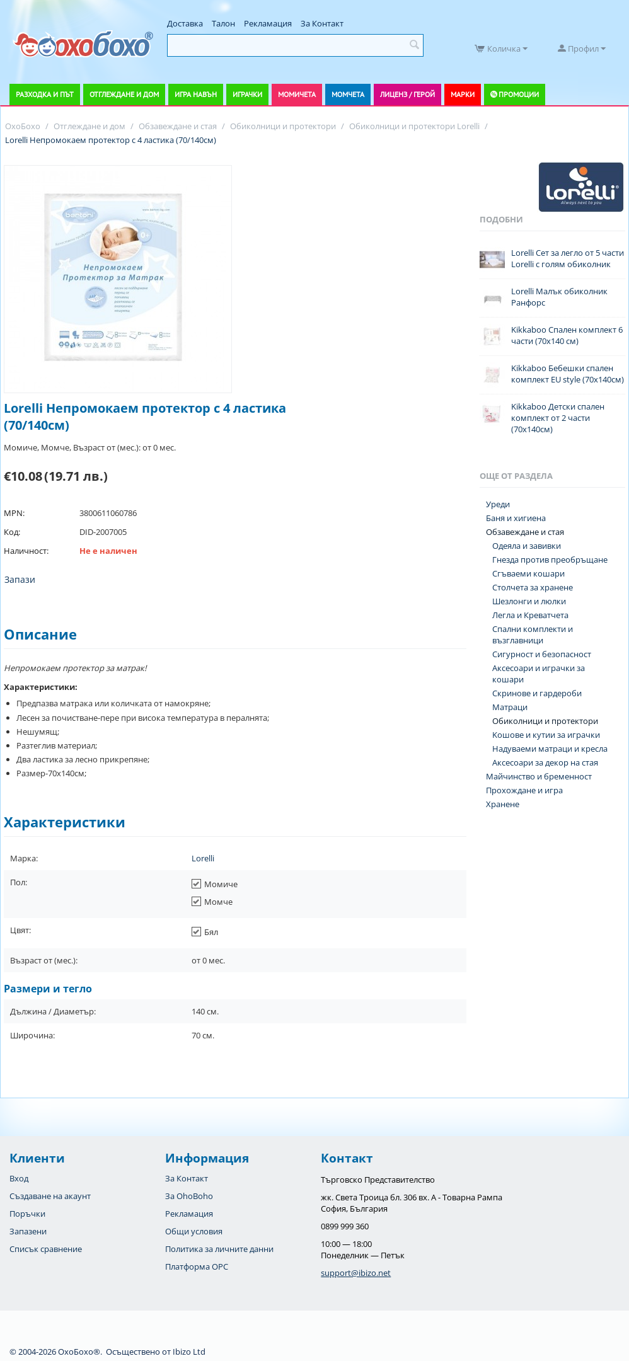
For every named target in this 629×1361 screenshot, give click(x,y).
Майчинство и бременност (539, 776)
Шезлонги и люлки (529, 601)
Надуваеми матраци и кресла (550, 748)
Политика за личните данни (219, 1249)
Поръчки (27, 1213)
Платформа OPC (196, 1266)
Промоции (519, 94)
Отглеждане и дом (124, 94)
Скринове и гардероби (537, 693)
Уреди (498, 504)
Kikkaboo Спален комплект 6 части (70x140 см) (567, 335)
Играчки (247, 94)
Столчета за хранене (532, 587)
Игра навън (196, 94)
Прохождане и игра (524, 790)
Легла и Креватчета (530, 615)
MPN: (14, 513)
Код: (12, 531)
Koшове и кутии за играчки (546, 734)
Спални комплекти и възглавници (532, 634)
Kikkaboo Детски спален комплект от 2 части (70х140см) (557, 418)
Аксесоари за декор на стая (545, 762)
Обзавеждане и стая (525, 531)
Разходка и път (45, 94)
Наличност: (26, 550)
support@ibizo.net (356, 1272)
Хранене (502, 804)
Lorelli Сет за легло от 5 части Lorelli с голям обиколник (567, 258)
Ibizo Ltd (189, 1351)
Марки (463, 94)
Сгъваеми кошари (528, 573)
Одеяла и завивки (526, 545)
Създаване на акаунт (50, 1196)
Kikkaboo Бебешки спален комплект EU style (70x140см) (567, 373)
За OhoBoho (189, 1196)
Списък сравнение (45, 1249)
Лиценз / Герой (407, 94)
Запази (19, 579)
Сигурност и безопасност (541, 654)
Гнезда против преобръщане (550, 559)
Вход (18, 1178)
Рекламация (268, 23)
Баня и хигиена (516, 518)
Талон (223, 23)
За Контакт (322, 23)
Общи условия (193, 1231)
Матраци (510, 707)
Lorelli (203, 858)
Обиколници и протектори (545, 720)
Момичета (297, 94)
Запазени (28, 1231)
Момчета (348, 94)
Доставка (185, 23)
